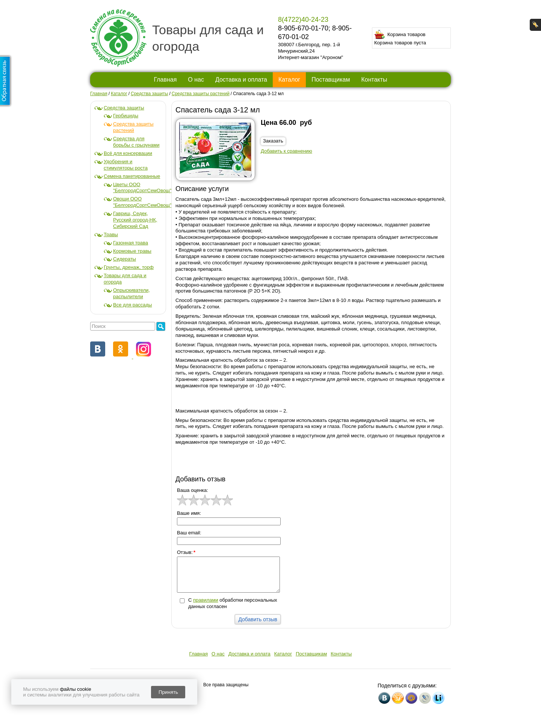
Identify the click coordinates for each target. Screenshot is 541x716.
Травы (111, 234)
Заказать (273, 141)
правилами (205, 600)
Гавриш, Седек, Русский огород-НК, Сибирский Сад (135, 220)
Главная (165, 79)
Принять (168, 692)
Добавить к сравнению (286, 151)
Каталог (289, 79)
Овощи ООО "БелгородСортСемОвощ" (142, 202)
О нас (196, 79)
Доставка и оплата (241, 79)
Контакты (374, 79)
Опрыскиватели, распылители (131, 293)
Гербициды (125, 115)
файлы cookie (75, 689)
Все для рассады (132, 305)
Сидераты (124, 259)
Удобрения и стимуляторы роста (126, 165)
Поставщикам (330, 79)
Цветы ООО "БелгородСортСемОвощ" (142, 188)
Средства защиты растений (133, 127)
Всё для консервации (128, 153)
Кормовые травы (132, 251)
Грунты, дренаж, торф (129, 267)
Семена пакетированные (132, 176)
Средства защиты (124, 108)
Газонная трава (130, 243)
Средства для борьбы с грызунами (136, 142)
